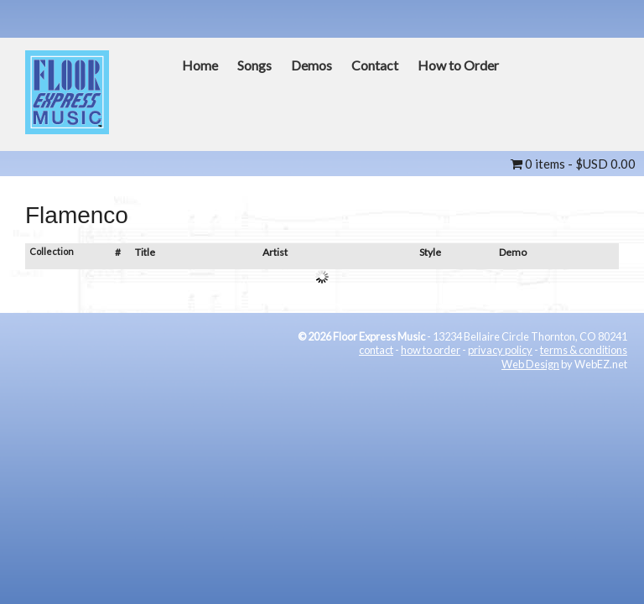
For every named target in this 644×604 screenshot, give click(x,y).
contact (376, 350)
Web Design (530, 364)
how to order (430, 350)
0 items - (573, 163)
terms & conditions (583, 350)
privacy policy (500, 350)
